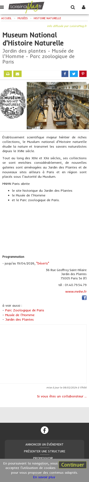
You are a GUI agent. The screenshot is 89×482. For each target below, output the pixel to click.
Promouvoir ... (44, 458)
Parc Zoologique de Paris (24, 310)
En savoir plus (44, 477)
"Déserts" (42, 263)
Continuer (72, 465)
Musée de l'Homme (19, 315)
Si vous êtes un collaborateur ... (62, 396)
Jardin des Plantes (19, 319)
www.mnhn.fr (76, 291)
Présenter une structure (44, 451)
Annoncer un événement (44, 444)
